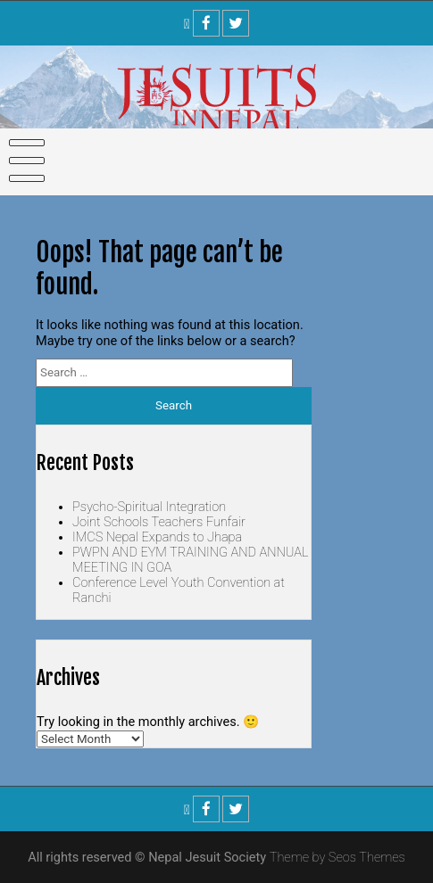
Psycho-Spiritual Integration (149, 507)
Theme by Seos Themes (337, 857)
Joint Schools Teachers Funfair (159, 522)
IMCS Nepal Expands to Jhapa (157, 537)
